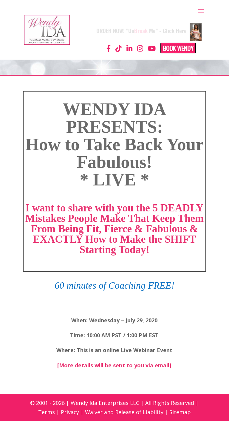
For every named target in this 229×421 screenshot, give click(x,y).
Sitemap (180, 412)
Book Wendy (178, 48)
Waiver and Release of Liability (124, 412)
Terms (46, 412)
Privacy (70, 412)
